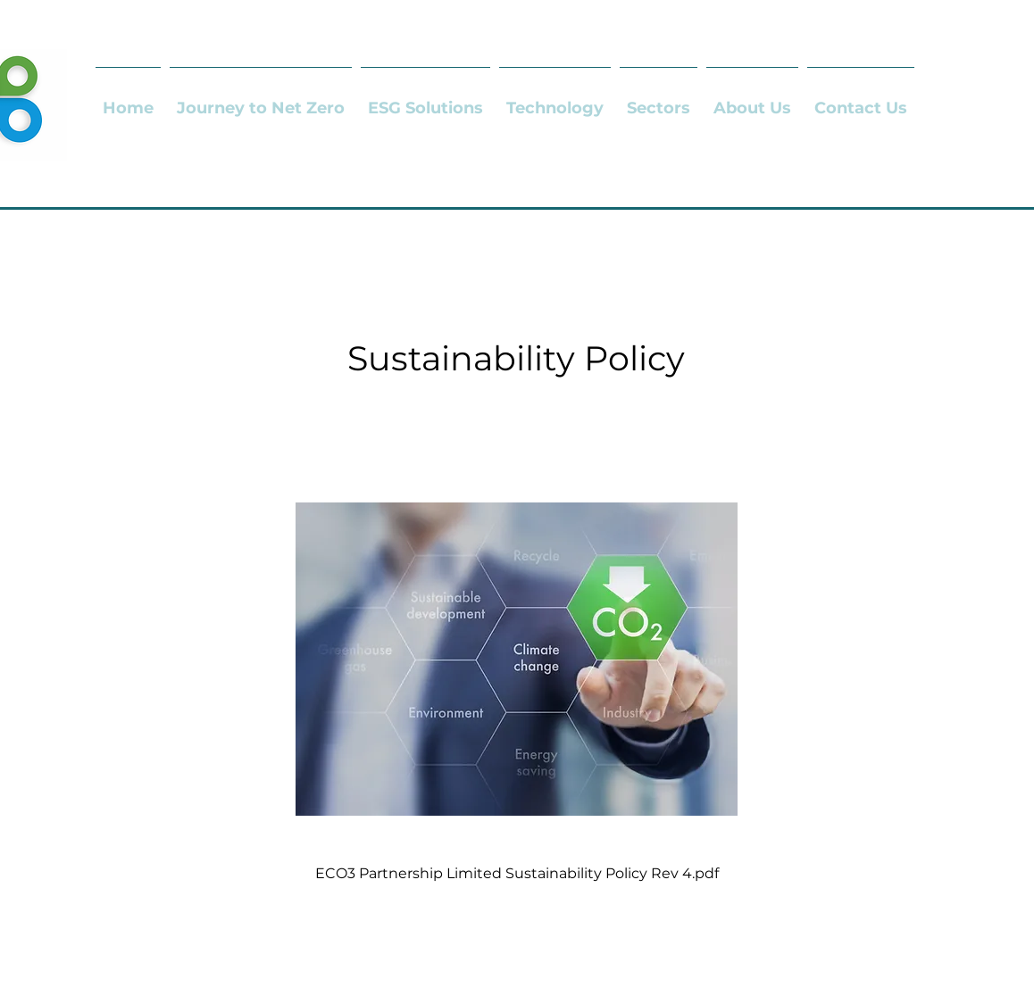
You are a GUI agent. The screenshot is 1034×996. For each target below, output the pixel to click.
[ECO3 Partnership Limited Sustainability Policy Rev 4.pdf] (516, 671)
